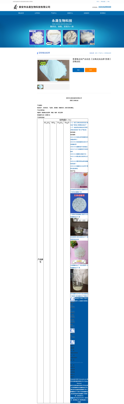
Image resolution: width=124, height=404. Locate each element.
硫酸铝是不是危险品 (78, 146)
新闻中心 (70, 13)
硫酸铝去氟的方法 (78, 154)
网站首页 (21, 13)
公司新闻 (72, 338)
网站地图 (103, 1)
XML (108, 1)
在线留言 (86, 13)
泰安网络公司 (76, 400)
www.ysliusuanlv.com (76, 362)
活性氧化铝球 (107, 53)
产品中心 (54, 13)
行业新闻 (72, 334)
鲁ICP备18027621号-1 (79, 397)
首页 (96, 53)
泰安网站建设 (83, 400)
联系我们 (103, 13)
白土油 (72, 327)
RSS (98, 1)
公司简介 (37, 13)
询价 (78, 70)
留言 (90, 70)
